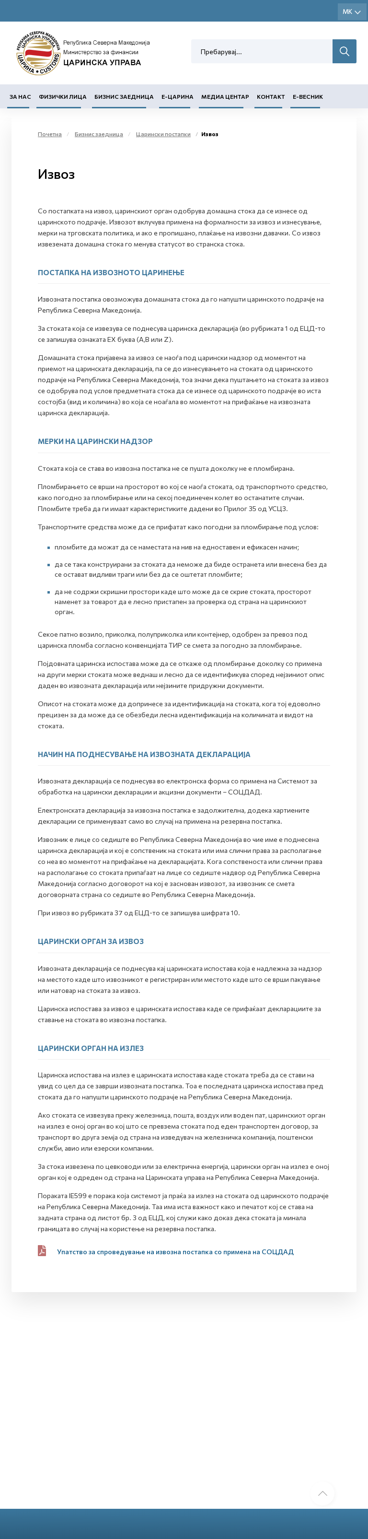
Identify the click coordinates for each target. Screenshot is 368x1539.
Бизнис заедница (124, 96)
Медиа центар (225, 96)
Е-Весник (308, 96)
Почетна (50, 133)
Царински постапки (163, 133)
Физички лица (63, 96)
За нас (20, 96)
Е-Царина (177, 96)
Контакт (271, 96)
